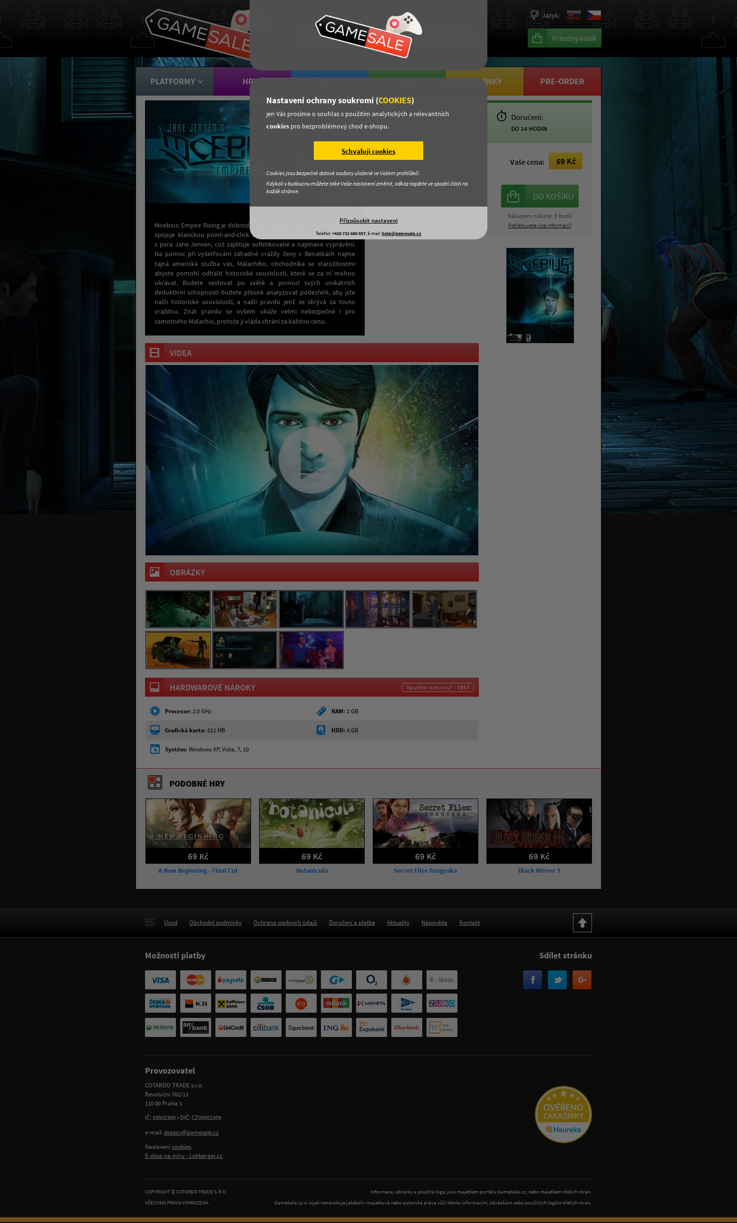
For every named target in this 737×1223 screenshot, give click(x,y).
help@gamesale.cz (401, 233)
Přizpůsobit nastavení (368, 220)
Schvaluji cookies (368, 151)
